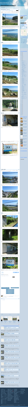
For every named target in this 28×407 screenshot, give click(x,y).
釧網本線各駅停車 (15, 390)
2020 (21, 104)
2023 (21, 54)
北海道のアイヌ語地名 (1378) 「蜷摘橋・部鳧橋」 (25, 136)
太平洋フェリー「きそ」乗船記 (4, 398)
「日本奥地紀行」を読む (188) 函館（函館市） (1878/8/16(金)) (11, 351)
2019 (21, 105)
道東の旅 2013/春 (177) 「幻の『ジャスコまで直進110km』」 (25, 139)
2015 (21, 108)
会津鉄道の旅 (15, 400)
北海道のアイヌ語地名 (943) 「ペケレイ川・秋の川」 (23, 84)
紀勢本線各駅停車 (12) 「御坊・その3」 (23, 86)
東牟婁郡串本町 (9, 10)
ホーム (2, 5)
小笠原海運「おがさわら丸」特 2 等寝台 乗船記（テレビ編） (25, 118)
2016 (21, 107)
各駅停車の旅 (3, 10)
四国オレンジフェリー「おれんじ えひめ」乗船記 (3, 393)
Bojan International (4, 2)
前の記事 (2, 272)
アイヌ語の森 (5, 362)
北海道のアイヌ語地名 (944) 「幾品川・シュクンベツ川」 (23, 77)
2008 (21, 113)
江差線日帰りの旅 (15, 394)
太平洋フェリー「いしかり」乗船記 (4, 397)
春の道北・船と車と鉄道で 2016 (10, 392)
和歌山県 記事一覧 (10, 293)
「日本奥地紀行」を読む (6, 381)
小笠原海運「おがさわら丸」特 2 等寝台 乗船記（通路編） (25, 145)
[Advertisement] (10, 282)
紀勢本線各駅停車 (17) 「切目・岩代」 (23, 78)
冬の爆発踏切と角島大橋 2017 (10, 390)
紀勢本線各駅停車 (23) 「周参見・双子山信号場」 (24, 64)
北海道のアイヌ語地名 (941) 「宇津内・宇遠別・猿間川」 (23, 93)
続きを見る (2, 337)
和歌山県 (12, 10)
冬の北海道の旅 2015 (9, 394)
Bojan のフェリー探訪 (3, 390)
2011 (21, 111)
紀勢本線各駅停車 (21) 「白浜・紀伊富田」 (23, 70)
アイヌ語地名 (13, 5)
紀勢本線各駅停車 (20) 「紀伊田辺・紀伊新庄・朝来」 (24, 71)
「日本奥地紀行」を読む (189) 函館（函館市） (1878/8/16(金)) (23, 39)
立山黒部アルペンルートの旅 (16, 402)
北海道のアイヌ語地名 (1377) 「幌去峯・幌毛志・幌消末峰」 (11, 363)
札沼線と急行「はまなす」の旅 (16, 396)
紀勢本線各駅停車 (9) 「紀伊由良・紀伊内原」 (24, 90)
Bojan (24, 16)
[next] (18, 320)
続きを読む (16, 272)
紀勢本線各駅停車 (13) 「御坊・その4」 (23, 83)
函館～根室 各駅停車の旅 (16, 398)
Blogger (13, 405)
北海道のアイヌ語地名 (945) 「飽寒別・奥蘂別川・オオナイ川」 (24, 75)
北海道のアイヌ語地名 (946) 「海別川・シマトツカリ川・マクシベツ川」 (23, 67)
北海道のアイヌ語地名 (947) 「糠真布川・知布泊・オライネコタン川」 (24, 66)
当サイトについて (5, 5)
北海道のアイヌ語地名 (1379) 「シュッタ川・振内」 (10, 327)
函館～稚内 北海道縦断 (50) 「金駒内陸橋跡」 (10, 333)
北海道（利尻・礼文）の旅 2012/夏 (11, 396)
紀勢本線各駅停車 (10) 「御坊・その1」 (23, 89)
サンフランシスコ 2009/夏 (22, 390)
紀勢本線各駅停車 (6, 10)
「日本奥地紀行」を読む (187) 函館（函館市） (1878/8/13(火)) (11, 357)
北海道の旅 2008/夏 (9, 400)
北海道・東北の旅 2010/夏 (10, 398)
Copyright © (2, 274)
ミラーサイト (16, 405)
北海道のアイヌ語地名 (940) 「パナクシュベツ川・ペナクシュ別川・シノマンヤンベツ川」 (24, 95)
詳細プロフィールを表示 (22, 21)
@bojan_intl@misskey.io (11, 296)
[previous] (1, 320)
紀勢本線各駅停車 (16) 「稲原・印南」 (23, 79)
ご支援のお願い (18, 405)
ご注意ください (9, 5)
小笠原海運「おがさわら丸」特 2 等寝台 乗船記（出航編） (25, 130)
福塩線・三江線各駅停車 (16, 392)
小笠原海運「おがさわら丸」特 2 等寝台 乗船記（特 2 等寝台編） (25, 121)
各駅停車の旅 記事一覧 (10, 289)
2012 (21, 110)
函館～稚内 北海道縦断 (6, 332)
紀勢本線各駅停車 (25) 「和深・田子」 (23, 62)
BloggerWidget (18, 386)
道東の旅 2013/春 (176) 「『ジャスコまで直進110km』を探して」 (25, 127)
